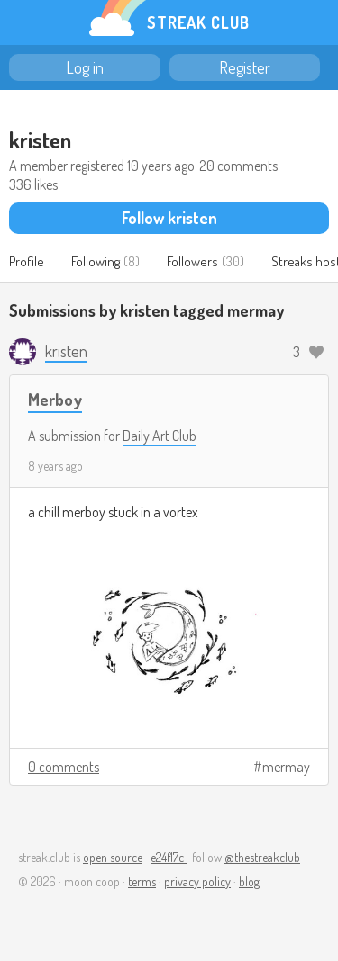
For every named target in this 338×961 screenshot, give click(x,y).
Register (244, 67)
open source (112, 857)
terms (142, 881)
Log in (85, 67)
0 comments (63, 767)
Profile (26, 261)
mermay (286, 767)
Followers (192, 261)
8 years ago (55, 465)
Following (95, 261)
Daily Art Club (159, 436)
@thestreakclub (262, 857)
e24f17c (169, 857)
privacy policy (197, 881)
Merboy (55, 399)
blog (249, 881)
